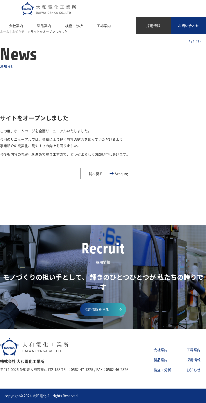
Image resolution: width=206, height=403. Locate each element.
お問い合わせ (188, 25)
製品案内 (44, 25)
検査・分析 (74, 25)
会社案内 (16, 25)
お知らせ (193, 369)
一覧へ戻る (94, 173)
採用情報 (153, 25)
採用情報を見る (96, 309)
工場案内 (104, 25)
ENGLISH (195, 42)
